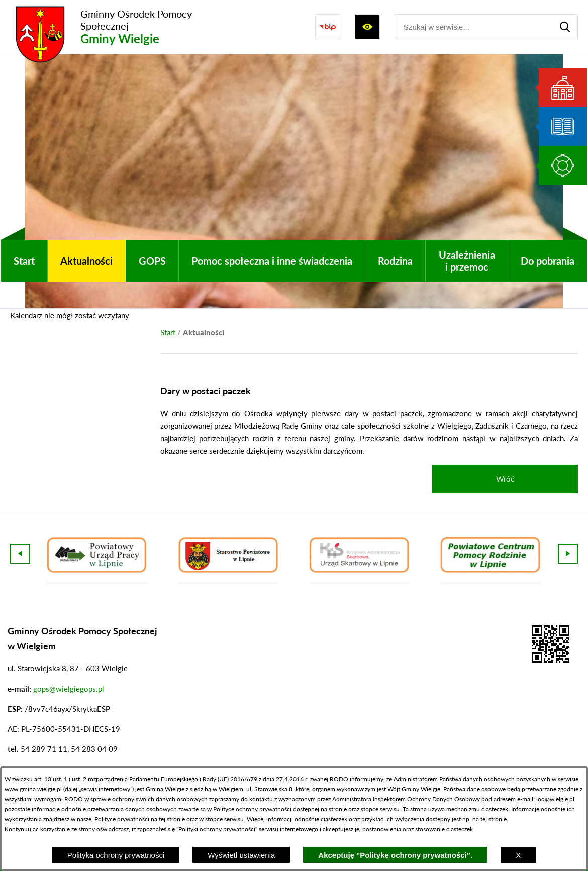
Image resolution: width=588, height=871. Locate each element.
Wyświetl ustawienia (241, 855)
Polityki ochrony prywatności (216, 829)
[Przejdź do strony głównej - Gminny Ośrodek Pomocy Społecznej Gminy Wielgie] (118, 27)
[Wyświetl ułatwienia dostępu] (367, 26)
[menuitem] (24, 261)
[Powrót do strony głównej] (167, 332)
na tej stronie (168, 819)
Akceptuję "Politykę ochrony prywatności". (395, 855)
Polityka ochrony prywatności (115, 855)
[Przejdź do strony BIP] (327, 26)
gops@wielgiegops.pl (68, 688)
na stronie (333, 809)
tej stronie (493, 819)
